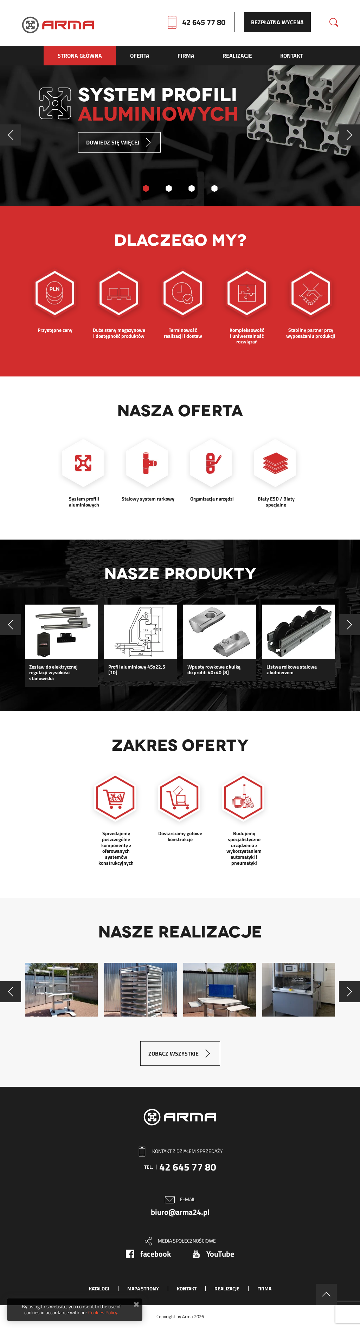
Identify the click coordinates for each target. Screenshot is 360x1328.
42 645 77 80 (203, 22)
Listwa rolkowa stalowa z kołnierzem (291, 670)
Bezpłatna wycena (277, 22)
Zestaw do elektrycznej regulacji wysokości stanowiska (53, 673)
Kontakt (187, 1288)
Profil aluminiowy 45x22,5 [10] (136, 670)
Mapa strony (143, 1288)
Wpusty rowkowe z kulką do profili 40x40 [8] (213, 670)
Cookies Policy (102, 1312)
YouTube (220, 1254)
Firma (264, 1288)
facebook (155, 1254)
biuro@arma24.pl (180, 1212)
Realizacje (226, 1288)
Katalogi (99, 1288)
